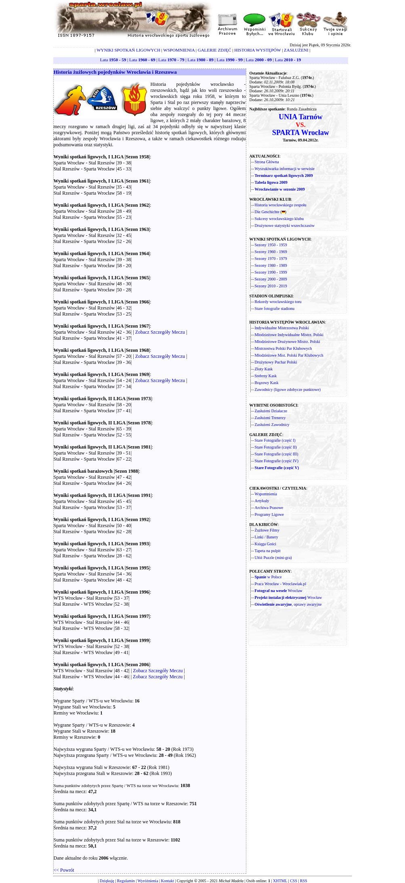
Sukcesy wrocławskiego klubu (279, 218)
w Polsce (268, 577)
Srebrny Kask (266, 376)
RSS (303, 881)
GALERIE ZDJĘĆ (214, 50)
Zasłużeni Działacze (271, 411)
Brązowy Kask (267, 382)
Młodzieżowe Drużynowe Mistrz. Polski (287, 341)
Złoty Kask (264, 369)
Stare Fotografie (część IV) (277, 461)
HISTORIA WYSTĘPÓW (257, 50)
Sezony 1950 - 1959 (271, 245)
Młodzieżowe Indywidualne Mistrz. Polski (289, 334)
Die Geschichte (267, 212)
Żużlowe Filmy (267, 530)
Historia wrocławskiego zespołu (280, 205)
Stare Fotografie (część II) (276, 447)
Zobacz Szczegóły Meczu (160, 332)
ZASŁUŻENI (296, 50)
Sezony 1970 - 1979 (271, 258)
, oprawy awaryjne (288, 604)
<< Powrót (64, 870)
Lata (113, 59)
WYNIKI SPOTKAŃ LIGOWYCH (128, 50)
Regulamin (126, 881)
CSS (293, 881)
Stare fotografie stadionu (275, 308)
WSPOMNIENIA (179, 50)
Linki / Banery (266, 537)
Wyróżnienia (148, 881)
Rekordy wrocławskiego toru (278, 301)
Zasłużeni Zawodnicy (272, 424)
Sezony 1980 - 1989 (271, 265)
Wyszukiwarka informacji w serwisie (285, 168)
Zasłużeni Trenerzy (270, 418)
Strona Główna (267, 162)
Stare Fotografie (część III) (276, 454)
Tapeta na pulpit (268, 550)
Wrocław (279, 590)
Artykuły (262, 501)
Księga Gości (266, 544)
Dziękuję (107, 881)
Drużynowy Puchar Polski (276, 362)
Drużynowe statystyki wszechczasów (285, 225)
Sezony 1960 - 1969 (271, 251)
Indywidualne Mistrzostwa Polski (282, 328)
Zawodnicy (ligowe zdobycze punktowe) (288, 389)
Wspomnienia (266, 494)
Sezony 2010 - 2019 (271, 286)
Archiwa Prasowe (269, 507)
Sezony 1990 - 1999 (271, 272)
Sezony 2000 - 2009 (271, 279)
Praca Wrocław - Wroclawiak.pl (280, 584)
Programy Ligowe (269, 514)
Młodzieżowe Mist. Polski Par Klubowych (289, 355)
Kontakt (167, 881)
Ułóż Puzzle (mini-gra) (273, 557)
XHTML (280, 881)
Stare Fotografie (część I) (275, 440)
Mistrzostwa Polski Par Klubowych (283, 348)
